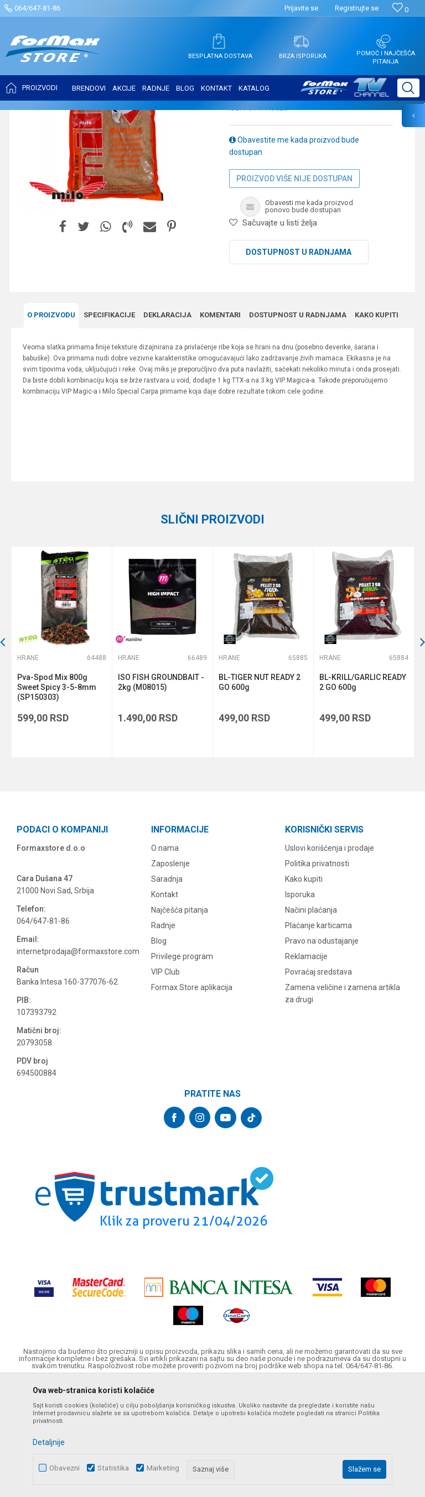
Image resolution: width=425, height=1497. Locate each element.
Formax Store (31, 117)
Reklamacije (306, 1066)
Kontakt (164, 1004)
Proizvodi (74, 117)
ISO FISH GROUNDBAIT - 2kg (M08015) (161, 792)
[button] (408, 87)
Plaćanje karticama (318, 1035)
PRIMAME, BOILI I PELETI (133, 117)
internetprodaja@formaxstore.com (78, 1061)
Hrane (188, 117)
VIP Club (165, 1081)
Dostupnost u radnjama (298, 362)
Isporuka (300, 1004)
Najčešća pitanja (179, 1020)
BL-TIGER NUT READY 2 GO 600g (259, 792)
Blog (159, 1050)
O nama (165, 958)
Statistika (113, 1468)
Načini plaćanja (311, 1020)
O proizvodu (51, 425)
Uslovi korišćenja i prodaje (329, 958)
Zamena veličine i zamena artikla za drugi (342, 1103)
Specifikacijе (109, 425)
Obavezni (64, 1468)
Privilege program (182, 1066)
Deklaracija (167, 425)
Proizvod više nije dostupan (294, 288)
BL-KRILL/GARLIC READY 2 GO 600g (362, 792)
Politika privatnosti (317, 973)
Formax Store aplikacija (191, 1097)
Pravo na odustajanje (322, 1050)
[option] (61, 762)
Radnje (163, 1035)
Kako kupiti (376, 425)
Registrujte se (357, 8)
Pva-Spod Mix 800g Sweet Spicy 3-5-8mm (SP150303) (56, 797)
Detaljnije (49, 1442)
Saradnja (167, 989)
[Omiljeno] (400, 10)
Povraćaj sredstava (318, 1081)
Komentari (220, 425)
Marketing (163, 1468)
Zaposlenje (170, 973)
